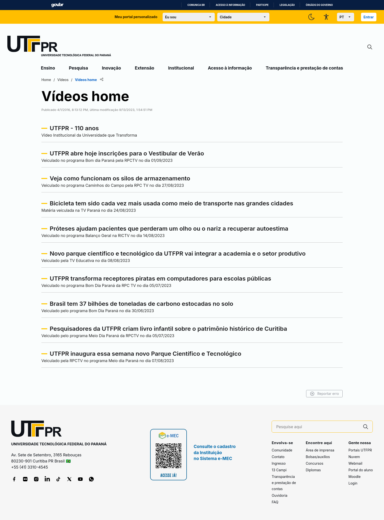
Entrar (368, 17)
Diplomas (313, 470)
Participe (262, 5)
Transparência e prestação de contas (304, 68)
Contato (278, 457)
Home (46, 80)
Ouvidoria (279, 495)
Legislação (287, 5)
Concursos (314, 463)
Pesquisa (78, 68)
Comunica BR (196, 5)
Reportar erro (324, 393)
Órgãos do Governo (319, 5)
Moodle (354, 476)
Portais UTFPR (360, 450)
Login (353, 483)
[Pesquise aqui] (317, 426)
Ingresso (279, 463)
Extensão (144, 68)
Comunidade (282, 450)
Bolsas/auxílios (318, 457)
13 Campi (279, 470)
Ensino (48, 68)
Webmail (355, 463)
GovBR (57, 5)
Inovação (111, 68)
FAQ (275, 502)
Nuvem (354, 457)
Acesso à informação (230, 5)
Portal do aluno (360, 470)
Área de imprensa (320, 450)
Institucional (181, 68)
